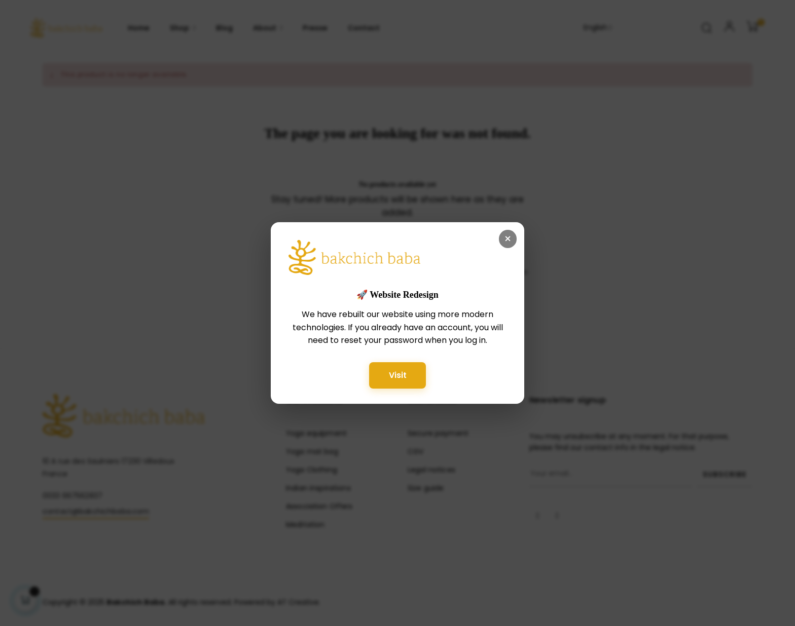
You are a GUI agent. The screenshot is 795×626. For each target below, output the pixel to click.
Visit (398, 374)
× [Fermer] (508, 238)
